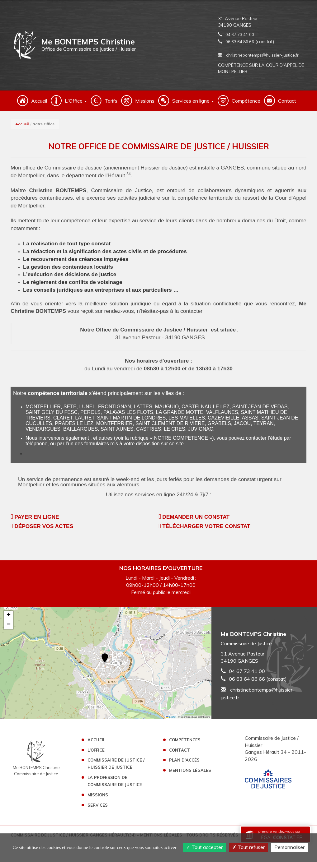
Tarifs (111, 101)
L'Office (96, 750)
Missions (144, 101)
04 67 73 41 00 (239, 34)
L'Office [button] (76, 101)
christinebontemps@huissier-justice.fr (258, 55)
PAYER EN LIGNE (36, 517)
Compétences (185, 739)
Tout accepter (204, 847)
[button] (105, 658)
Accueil (39, 101)
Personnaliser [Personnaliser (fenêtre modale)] (289, 847)
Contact (287, 101)
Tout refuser (248, 847)
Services (98, 805)
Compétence (246, 101)
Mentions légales (190, 770)
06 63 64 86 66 (239, 41)
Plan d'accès (184, 760)
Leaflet (171, 717)
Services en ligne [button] (193, 101)
